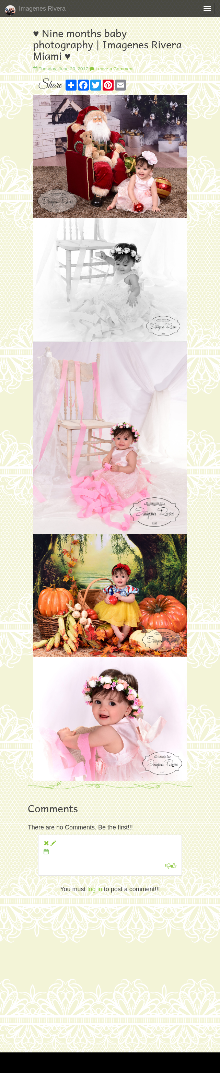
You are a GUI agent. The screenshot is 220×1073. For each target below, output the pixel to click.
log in (95, 889)
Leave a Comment (112, 68)
